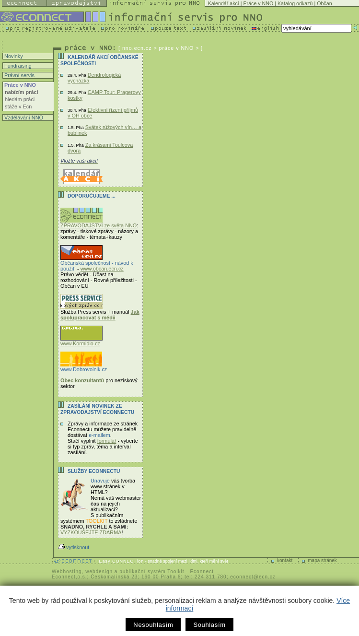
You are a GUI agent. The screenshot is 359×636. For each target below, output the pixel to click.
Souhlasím (209, 624)
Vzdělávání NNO (23, 117)
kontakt (284, 560)
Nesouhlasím (153, 624)
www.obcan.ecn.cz (102, 268)
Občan (324, 3)
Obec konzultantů (82, 380)
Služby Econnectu (94, 471)
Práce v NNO (258, 3)
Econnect (202, 571)
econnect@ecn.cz (253, 576)
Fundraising (17, 66)
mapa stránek (322, 560)
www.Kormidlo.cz (81, 341)
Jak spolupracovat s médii (99, 314)
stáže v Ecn (18, 106)
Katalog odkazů (295, 3)
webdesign (99, 571)
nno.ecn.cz (137, 48)
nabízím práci (21, 92)
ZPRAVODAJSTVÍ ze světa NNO (98, 223)
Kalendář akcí (223, 3)
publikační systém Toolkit (151, 571)
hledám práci (20, 99)
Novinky (13, 56)
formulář (106, 441)
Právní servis (19, 75)
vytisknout (73, 547)
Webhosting (67, 571)
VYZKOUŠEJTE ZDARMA (91, 532)
